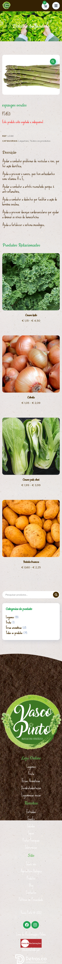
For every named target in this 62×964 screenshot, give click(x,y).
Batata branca (31, 562)
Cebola (31, 398)
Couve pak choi (31, 480)
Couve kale (31, 315)
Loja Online (31, 758)
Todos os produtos (40, 141)
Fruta (8, 622)
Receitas (31, 803)
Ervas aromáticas (14, 628)
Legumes (23, 141)
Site (31, 856)
